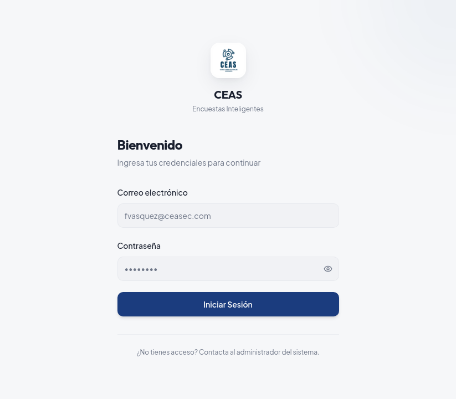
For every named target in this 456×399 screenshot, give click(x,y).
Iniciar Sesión (228, 304)
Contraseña (139, 245)
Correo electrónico (152, 192)
